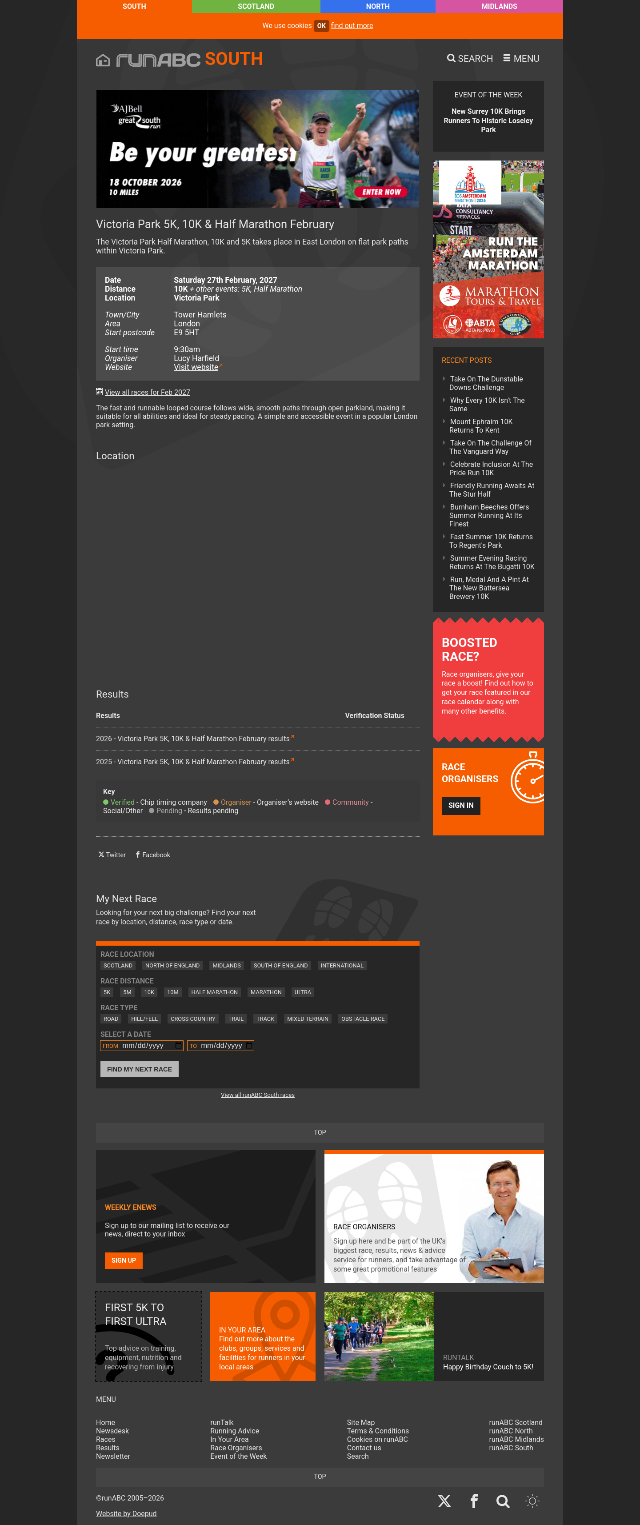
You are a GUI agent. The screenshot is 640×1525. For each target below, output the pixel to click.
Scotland (256, 6)
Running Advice (234, 1431)
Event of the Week (238, 1456)
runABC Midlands (516, 1439)
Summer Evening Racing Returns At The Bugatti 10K (492, 562)
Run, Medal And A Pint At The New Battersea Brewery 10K (489, 588)
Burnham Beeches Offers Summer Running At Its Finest (489, 515)
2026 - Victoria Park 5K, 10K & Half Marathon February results (193, 738)
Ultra (303, 992)
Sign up (124, 1260)
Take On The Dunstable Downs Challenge (486, 383)
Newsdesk (112, 1431)
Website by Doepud (126, 1513)
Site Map (361, 1422)
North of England (172, 965)
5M (127, 992)
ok (321, 26)
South (134, 6)
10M (173, 992)
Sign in (461, 805)
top (320, 1132)
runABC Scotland (516, 1422)
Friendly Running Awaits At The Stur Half (492, 490)
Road (111, 1018)
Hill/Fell (144, 1018)
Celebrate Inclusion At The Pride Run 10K (491, 468)
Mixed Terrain (307, 1018)
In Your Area (229, 1439)
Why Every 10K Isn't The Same (487, 404)
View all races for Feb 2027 (147, 392)
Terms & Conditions (378, 1431)
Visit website (196, 367)
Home (105, 1422)
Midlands (499, 6)
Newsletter (113, 1456)
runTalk (221, 1422)
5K (107, 992)
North (378, 6)
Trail (236, 1018)
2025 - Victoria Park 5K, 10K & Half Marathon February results (193, 762)
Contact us (364, 1448)
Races (106, 1439)
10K (149, 992)
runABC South (511, 1448)
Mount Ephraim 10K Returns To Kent (481, 425)
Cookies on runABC (377, 1439)
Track (265, 1018)
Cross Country (193, 1018)
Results (108, 1448)
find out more (352, 25)
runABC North (511, 1431)
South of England (281, 965)
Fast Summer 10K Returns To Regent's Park (491, 541)
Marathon (266, 992)
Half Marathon (215, 992)
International (342, 965)
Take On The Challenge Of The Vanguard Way (490, 447)
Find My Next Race (139, 1069)
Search (358, 1456)
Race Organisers (236, 1448)
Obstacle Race (362, 1018)
